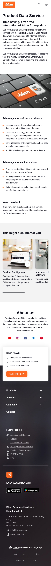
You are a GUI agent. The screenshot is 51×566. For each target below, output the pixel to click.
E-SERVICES (16, 454)
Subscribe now (16, 374)
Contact (14, 554)
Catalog (13, 439)
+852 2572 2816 (17, 534)
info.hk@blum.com (18, 530)
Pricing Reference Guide (21, 446)
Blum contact (35, 214)
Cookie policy (20, 560)
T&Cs (34, 560)
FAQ (12, 458)
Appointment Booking (20, 435)
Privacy (37, 554)
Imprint (25, 554)
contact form (20, 217)
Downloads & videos (19, 443)
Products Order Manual (20, 450)
